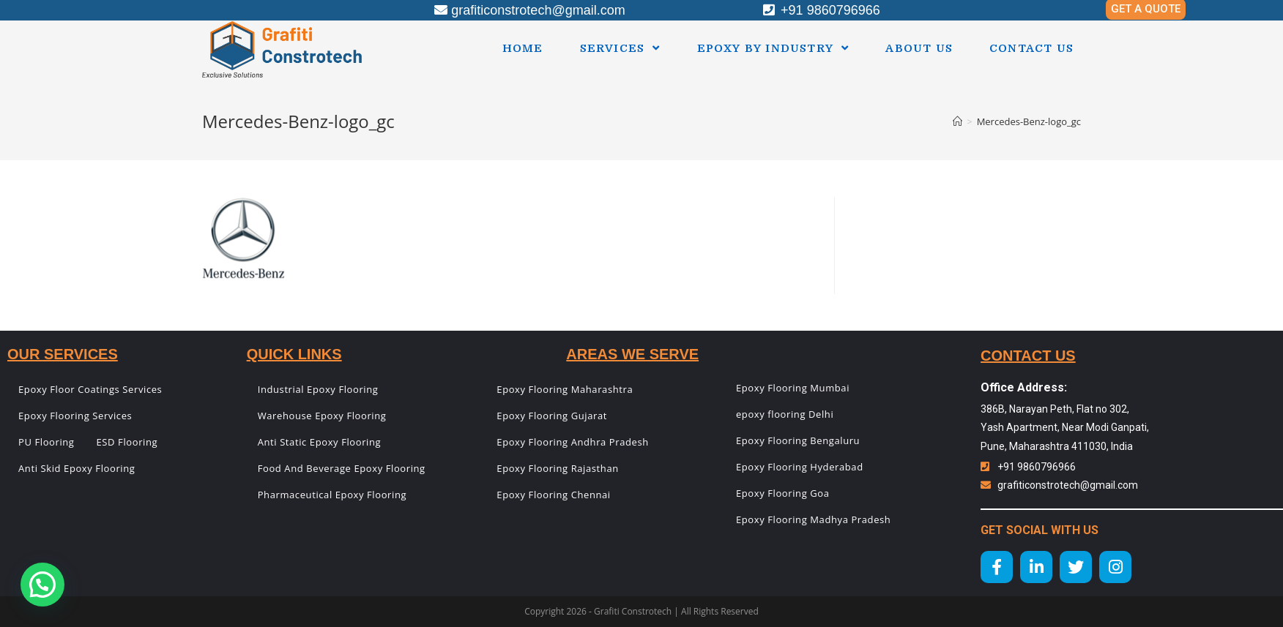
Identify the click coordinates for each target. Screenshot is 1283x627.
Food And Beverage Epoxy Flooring (341, 468)
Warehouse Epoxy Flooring (322, 415)
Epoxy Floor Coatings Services (90, 389)
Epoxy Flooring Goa (783, 493)
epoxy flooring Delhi (784, 414)
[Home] (957, 121)
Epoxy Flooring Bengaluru (798, 440)
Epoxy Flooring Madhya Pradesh (813, 519)
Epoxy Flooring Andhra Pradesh (573, 441)
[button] (42, 585)
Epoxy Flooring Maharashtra (565, 389)
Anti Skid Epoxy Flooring (76, 468)
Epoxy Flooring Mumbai (792, 387)
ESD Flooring (127, 441)
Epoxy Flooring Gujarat (552, 415)
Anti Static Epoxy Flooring (320, 441)
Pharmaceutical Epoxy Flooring (332, 494)
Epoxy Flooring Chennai (553, 494)
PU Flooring (46, 441)
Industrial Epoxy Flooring (318, 389)
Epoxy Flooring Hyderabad (799, 466)
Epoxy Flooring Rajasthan (557, 468)
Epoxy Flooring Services (75, 415)
